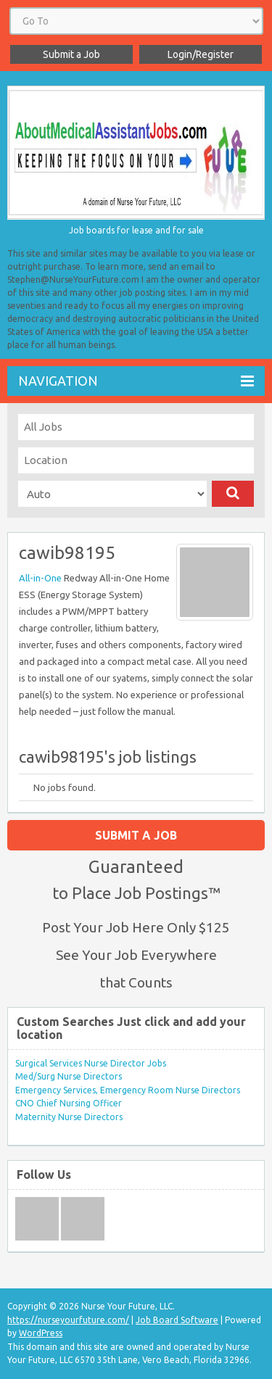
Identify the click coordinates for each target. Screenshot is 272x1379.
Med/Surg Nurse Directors (68, 1076)
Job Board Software (177, 1320)
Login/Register (201, 54)
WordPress (40, 1333)
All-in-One (40, 578)
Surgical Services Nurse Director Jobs (90, 1063)
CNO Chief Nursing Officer (68, 1103)
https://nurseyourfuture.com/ (68, 1320)
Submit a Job (71, 54)
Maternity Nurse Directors (69, 1117)
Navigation (136, 381)
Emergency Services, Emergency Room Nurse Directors (127, 1090)
